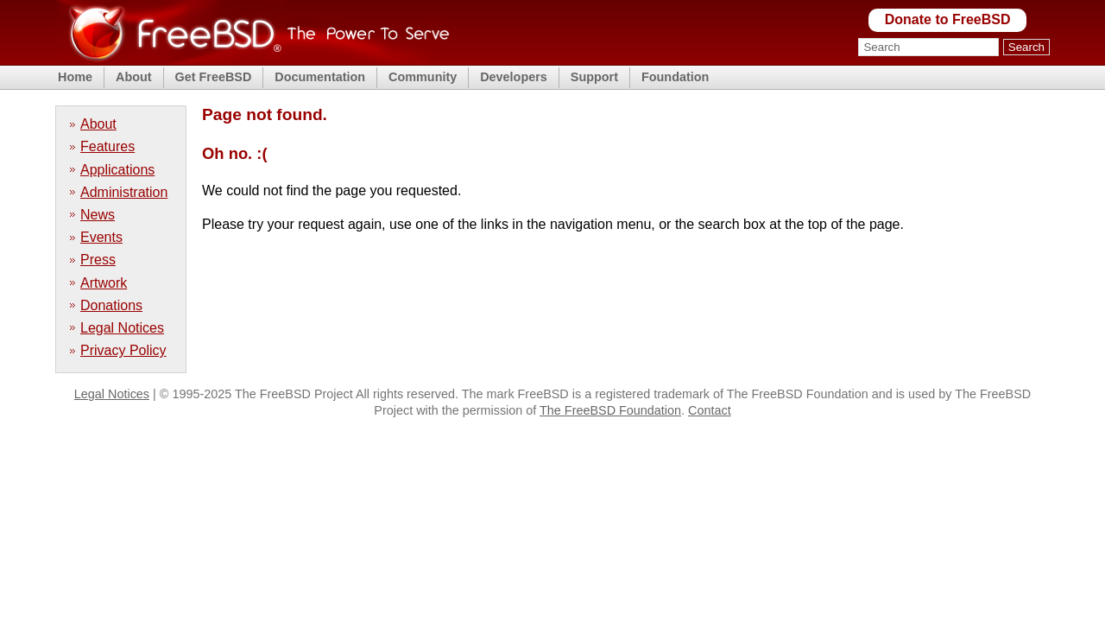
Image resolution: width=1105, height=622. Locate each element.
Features (107, 146)
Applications (117, 169)
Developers (513, 77)
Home (75, 77)
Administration (123, 192)
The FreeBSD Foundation (610, 410)
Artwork (103, 283)
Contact (709, 410)
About (134, 77)
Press (98, 259)
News (97, 214)
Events (101, 237)
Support (594, 77)
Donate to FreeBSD (948, 19)
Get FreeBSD (213, 77)
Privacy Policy (123, 350)
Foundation (675, 77)
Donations (111, 305)
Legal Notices (122, 328)
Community (422, 77)
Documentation (320, 77)
